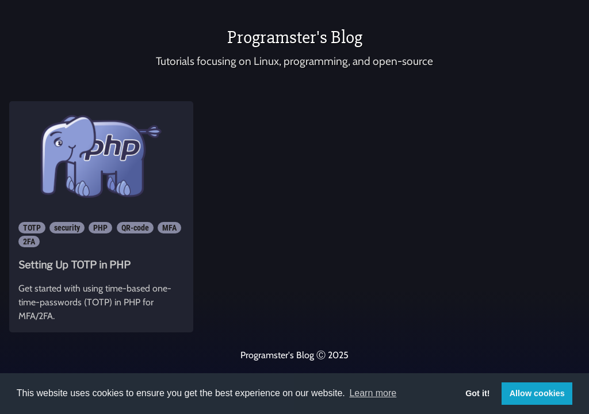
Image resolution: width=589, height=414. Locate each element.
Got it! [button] (477, 393)
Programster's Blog (294, 37)
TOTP (32, 227)
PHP (100, 227)
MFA (169, 227)
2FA (29, 241)
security (67, 227)
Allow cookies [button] (537, 393)
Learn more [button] (372, 393)
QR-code (135, 227)
